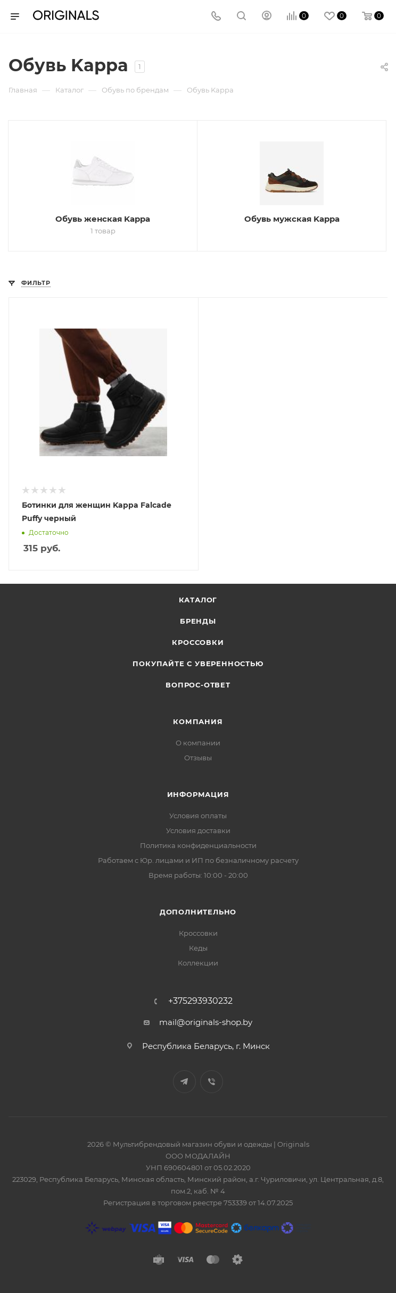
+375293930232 (200, 1001)
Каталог (198, 599)
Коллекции (198, 963)
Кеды (198, 948)
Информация (198, 794)
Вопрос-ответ (198, 685)
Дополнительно (198, 912)
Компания (197, 721)
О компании (198, 742)
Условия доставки (198, 830)
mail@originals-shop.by (205, 1022)
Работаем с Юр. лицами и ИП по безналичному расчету (198, 860)
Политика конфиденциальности (198, 845)
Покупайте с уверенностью (198, 663)
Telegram (184, 1081)
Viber (211, 1081)
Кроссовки (198, 642)
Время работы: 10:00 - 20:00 (198, 875)
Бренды (198, 621)
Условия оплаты (198, 815)
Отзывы (198, 757)
